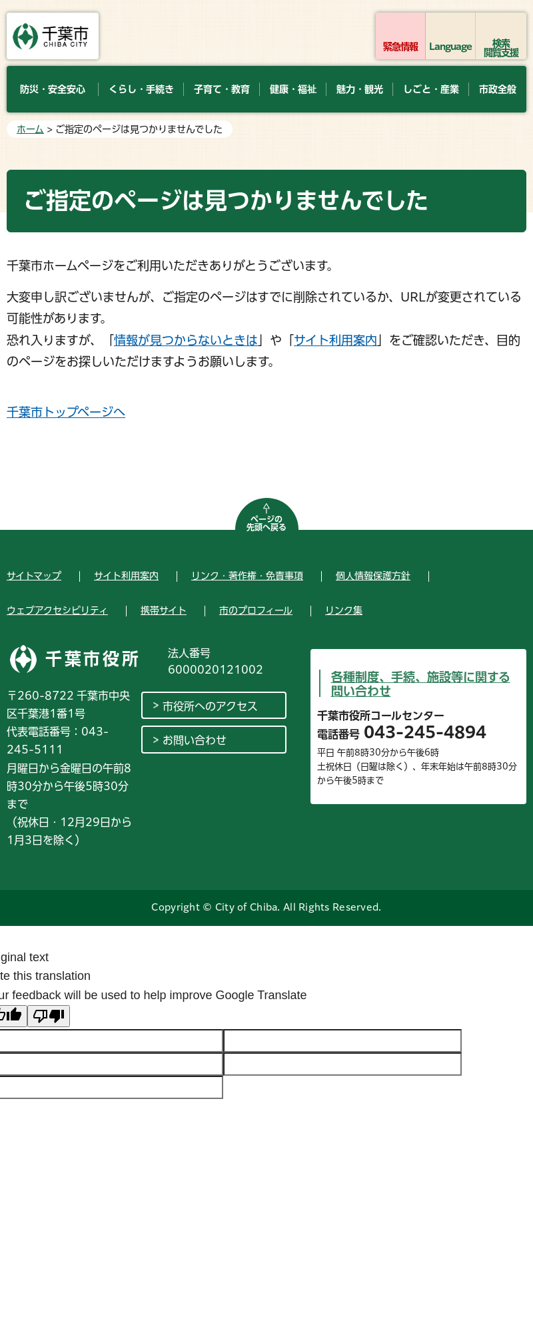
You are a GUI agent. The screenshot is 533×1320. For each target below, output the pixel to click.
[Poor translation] (48, 1016)
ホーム (30, 129)
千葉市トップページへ (66, 412)
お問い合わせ (195, 740)
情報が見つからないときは (186, 340)
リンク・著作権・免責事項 (247, 575)
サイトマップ (34, 575)
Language (450, 46)
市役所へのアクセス (210, 706)
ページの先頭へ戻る (266, 523)
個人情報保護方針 (373, 575)
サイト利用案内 (335, 340)
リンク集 (343, 610)
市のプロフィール (255, 610)
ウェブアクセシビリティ (57, 610)
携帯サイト (164, 610)
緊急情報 (400, 46)
